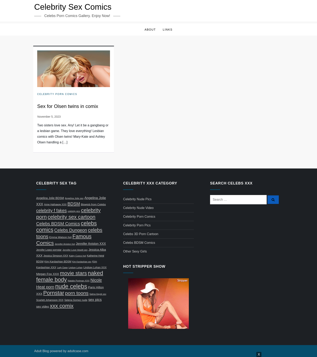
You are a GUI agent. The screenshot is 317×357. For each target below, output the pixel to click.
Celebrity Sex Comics (72, 6)
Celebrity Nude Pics (137, 199)
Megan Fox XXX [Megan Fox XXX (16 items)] (47, 274)
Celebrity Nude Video (138, 208)
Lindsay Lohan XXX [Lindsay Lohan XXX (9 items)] (95, 267)
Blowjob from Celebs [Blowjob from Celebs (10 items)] (93, 204)
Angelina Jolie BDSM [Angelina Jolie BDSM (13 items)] (50, 198)
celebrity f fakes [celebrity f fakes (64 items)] (51, 210)
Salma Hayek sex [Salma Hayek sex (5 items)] (97, 294)
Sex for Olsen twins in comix (67, 106)
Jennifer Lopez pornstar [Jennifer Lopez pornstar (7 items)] (49, 249)
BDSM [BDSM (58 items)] (74, 203)
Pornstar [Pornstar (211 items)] (53, 293)
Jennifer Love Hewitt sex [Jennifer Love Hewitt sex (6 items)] (75, 250)
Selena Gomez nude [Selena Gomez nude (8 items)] (75, 300)
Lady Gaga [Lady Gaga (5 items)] (62, 267)
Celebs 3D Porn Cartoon (140, 234)
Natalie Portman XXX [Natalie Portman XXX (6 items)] (79, 280)
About (150, 29)
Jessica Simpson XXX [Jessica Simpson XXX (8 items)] (55, 255)
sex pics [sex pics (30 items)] (95, 299)
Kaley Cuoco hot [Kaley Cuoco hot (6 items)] (77, 256)
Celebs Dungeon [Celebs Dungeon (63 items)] (70, 230)
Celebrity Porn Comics (57, 94)
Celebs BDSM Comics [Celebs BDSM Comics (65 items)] (58, 223)
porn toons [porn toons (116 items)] (77, 293)
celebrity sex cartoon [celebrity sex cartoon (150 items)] (71, 217)
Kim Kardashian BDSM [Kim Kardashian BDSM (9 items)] (57, 261)
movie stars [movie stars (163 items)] (73, 273)
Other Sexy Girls (135, 251)
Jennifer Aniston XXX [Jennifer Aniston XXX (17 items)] (91, 243)
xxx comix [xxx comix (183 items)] (62, 306)
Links (167, 29)
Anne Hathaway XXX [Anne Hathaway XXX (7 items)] (55, 204)
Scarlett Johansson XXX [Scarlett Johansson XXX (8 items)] (49, 300)
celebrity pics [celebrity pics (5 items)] (74, 211)
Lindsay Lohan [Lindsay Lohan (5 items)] (75, 267)
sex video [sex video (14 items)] (42, 306)
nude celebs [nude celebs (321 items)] (71, 286)
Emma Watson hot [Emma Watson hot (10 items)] (60, 237)
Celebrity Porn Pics (137, 225)
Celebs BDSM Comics (139, 242)
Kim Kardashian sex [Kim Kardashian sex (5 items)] (81, 261)
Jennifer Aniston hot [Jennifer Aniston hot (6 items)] (65, 244)
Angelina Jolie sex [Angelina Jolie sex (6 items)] (74, 198)
